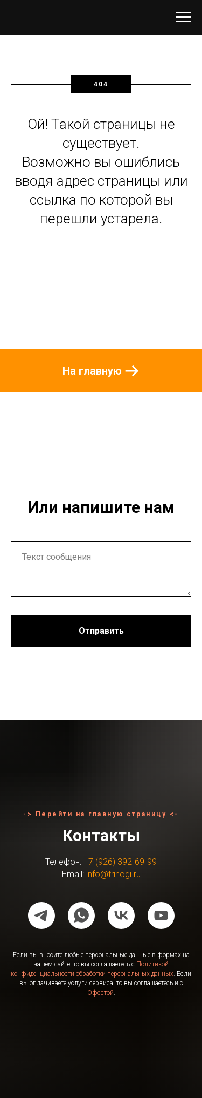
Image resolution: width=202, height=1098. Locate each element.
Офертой (100, 993)
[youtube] (161, 915)
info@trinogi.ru (113, 874)
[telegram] (41, 915)
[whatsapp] (81, 915)
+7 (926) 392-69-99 (120, 862)
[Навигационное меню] (183, 17)
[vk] (121, 915)
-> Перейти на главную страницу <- (101, 814)
